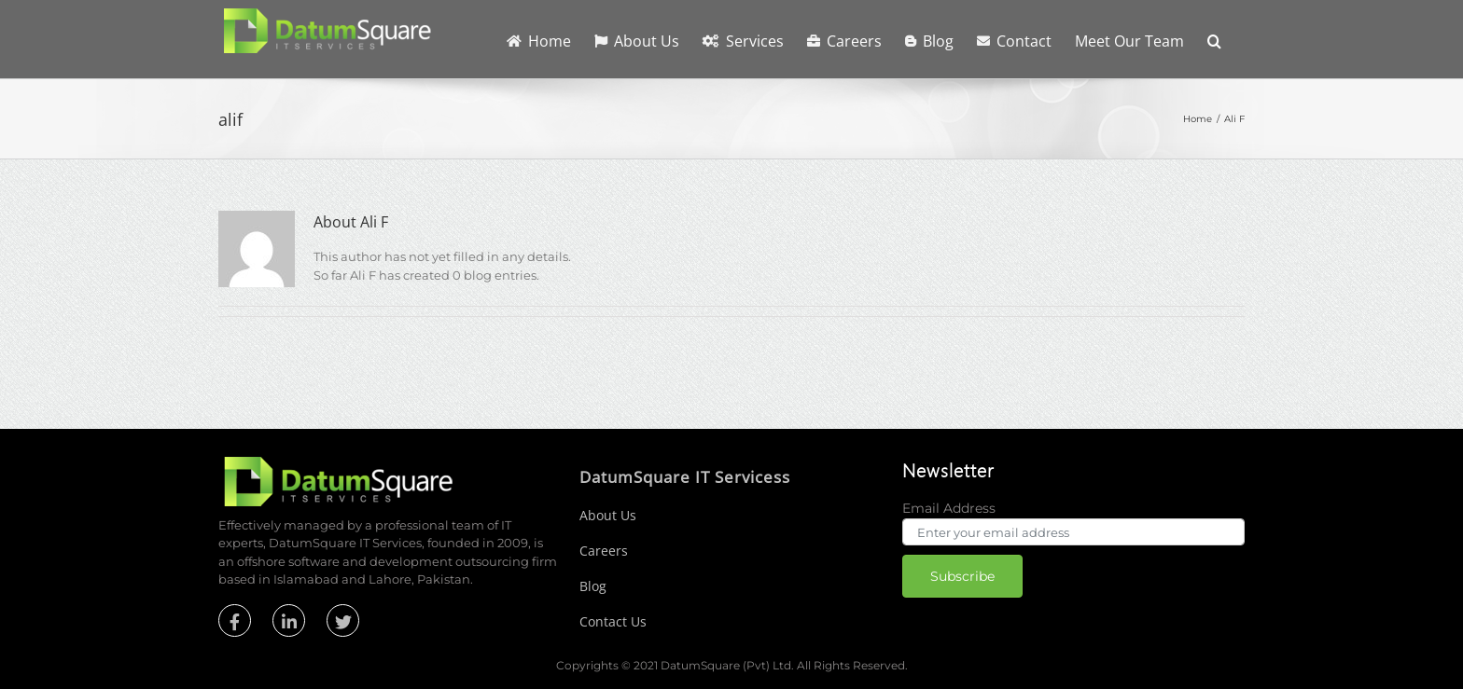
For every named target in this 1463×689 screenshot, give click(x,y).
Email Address (949, 508)
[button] (1214, 39)
